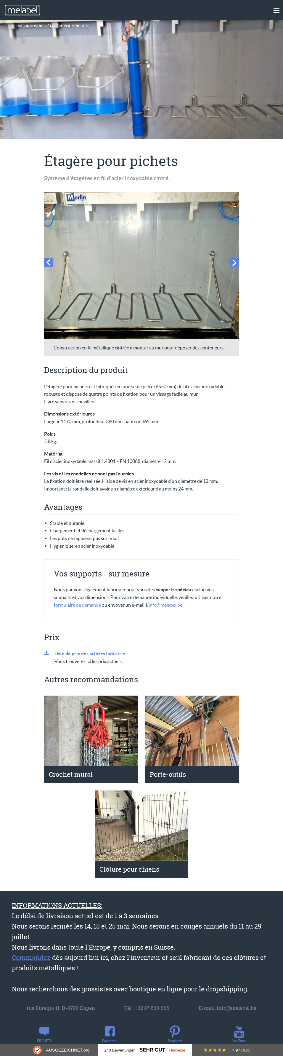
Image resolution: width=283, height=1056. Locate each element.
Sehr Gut (152, 1050)
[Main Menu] (276, 10)
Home (17, 26)
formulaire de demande (77, 605)
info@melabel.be (165, 605)
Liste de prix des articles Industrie (89, 653)
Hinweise (177, 1050)
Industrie (35, 26)
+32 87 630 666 (152, 1007)
